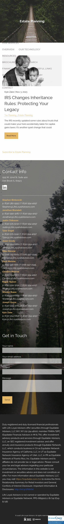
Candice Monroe (10, 271)
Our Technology (29, 49)
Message (17, 378)
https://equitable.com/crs (28, 479)
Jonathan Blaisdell (12, 210)
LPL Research (29, 62)
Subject (16, 367)
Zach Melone (9, 261)
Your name (18, 346)
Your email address (22, 356)
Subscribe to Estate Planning (16, 152)
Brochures (9, 62)
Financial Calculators (16, 68)
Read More (11, 136)
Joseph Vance (9, 302)
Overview (8, 49)
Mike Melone (8, 251)
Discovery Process (14, 75)
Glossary (37, 75)
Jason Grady (8, 241)
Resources (9, 55)
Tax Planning (10, 115)
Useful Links (44, 68)
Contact (7, 87)
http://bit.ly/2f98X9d (24, 489)
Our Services (10, 43)
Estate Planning (25, 115)
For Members (10, 81)
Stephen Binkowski (12, 200)
